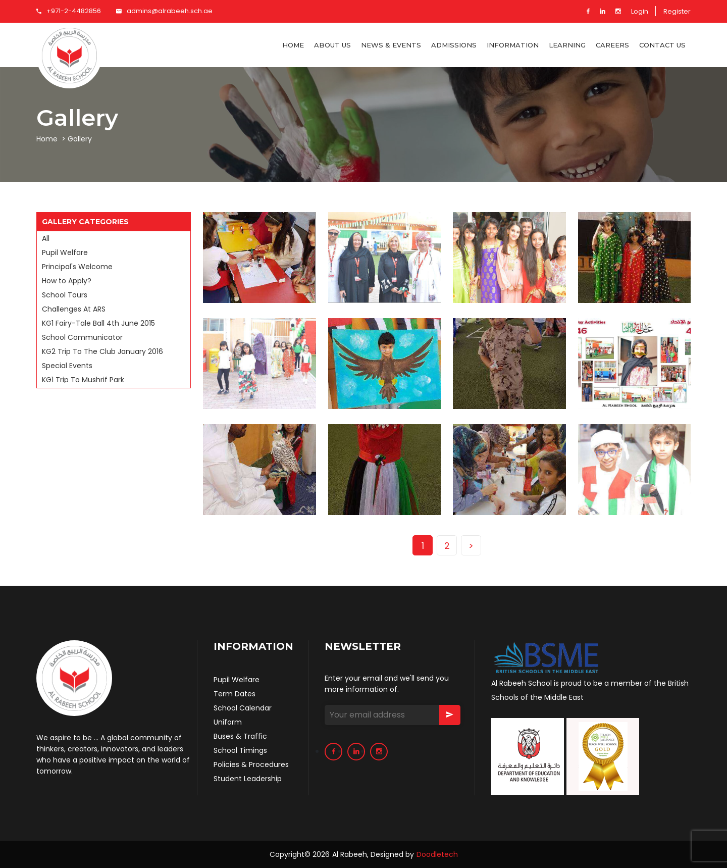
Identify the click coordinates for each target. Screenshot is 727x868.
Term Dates (234, 694)
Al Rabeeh (349, 854)
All (45, 238)
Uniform (228, 722)
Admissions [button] (454, 45)
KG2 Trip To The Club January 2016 (102, 351)
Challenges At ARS (74, 309)
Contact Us (662, 45)
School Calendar (243, 708)
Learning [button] (567, 45)
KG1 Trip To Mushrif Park (83, 380)
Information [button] (513, 45)
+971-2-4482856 (68, 11)
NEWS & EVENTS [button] (391, 45)
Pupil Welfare (65, 252)
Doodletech (437, 854)
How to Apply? (66, 281)
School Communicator (82, 337)
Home (293, 45)
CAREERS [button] (612, 45)
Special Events (67, 366)
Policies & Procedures (251, 764)
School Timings (240, 750)
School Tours (64, 295)
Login (639, 11)
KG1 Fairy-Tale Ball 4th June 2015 (98, 323)
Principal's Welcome (77, 267)
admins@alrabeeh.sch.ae (164, 11)
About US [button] (332, 45)
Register (677, 11)
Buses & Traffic (240, 736)
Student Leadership (248, 779)
